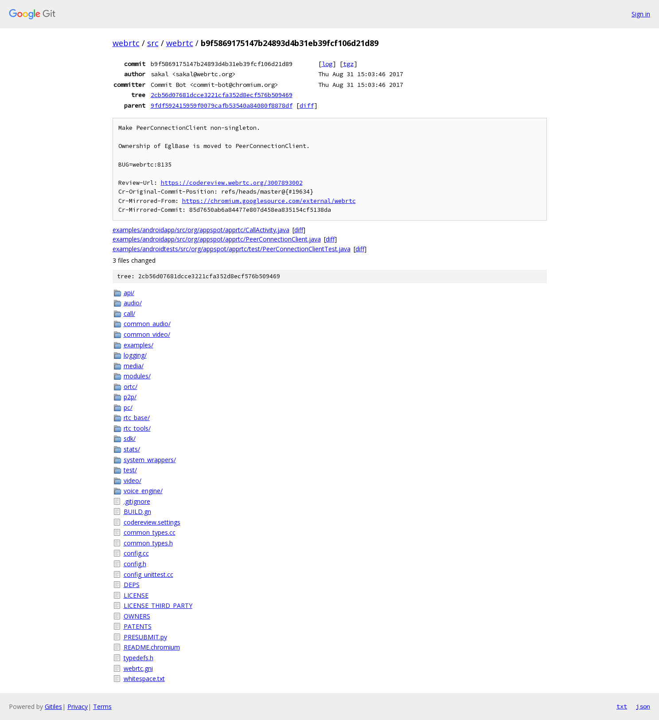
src (153, 43)
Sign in (641, 14)
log (327, 64)
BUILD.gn (137, 511)
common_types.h (148, 543)
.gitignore (137, 501)
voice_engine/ (143, 490)
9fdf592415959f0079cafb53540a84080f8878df (221, 105)
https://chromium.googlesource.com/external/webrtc (269, 201)
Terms (102, 706)
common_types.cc (149, 532)
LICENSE (136, 595)
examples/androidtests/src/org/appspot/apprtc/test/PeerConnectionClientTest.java (232, 249)
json (643, 706)
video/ (132, 480)
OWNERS (137, 616)
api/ (129, 292)
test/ (130, 470)
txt (621, 706)
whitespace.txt (144, 678)
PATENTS (138, 626)
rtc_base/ (137, 417)
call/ (129, 313)
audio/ (133, 303)
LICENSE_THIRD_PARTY (158, 605)
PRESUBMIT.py (145, 637)
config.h (135, 564)
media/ (134, 366)
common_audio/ (147, 323)
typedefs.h (138, 658)
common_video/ (147, 334)
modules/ (137, 376)
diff (307, 105)
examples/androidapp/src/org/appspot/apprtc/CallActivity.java (201, 230)
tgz (348, 64)
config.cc (136, 553)
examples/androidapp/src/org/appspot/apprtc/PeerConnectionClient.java (217, 239)
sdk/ (130, 438)
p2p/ (130, 397)
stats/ (132, 449)
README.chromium (152, 647)
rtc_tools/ (137, 428)
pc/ (128, 407)
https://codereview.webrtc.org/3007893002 (232, 183)
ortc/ (130, 386)
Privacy (77, 706)
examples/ (138, 345)
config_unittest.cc (148, 574)
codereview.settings (152, 522)
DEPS (132, 584)
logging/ (135, 355)
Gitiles (53, 706)
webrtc (126, 43)
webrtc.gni (138, 668)
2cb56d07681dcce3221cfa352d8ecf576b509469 (221, 95)
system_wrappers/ (150, 459)
